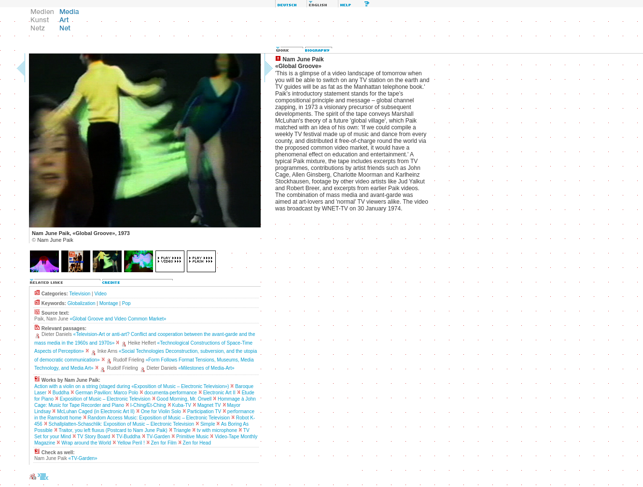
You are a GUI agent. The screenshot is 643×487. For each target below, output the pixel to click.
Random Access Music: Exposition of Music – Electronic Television (159, 417)
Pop (126, 303)
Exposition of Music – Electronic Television (105, 399)
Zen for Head (197, 442)
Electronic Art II (219, 392)
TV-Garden (158, 436)
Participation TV (204, 411)
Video (100, 293)
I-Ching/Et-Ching (148, 405)
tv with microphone (217, 430)
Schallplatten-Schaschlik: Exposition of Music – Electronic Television (121, 424)
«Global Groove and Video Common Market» (118, 318)
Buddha (61, 392)
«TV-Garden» (83, 458)
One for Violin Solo (161, 411)
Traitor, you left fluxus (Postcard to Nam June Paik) (112, 430)
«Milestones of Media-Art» (206, 368)
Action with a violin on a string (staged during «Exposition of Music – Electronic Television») (131, 386)
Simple (207, 424)
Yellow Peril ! (131, 442)
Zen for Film (163, 442)
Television (79, 293)
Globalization (82, 303)
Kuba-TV (181, 405)
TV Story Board (93, 436)
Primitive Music (192, 436)
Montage (108, 303)
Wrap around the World (86, 442)
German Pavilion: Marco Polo (106, 392)
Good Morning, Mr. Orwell (183, 399)
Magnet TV (209, 405)
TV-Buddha (128, 436)
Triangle (182, 430)
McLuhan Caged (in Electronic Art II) (96, 411)
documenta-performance (170, 392)
